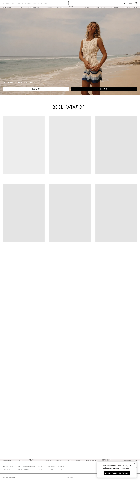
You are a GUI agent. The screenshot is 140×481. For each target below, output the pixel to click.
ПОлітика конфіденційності (26, 466)
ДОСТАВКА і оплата (8, 466)
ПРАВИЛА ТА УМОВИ (23, 469)
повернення (6, 469)
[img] (70, 3)
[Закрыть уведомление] (135, 464)
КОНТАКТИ (41, 466)
